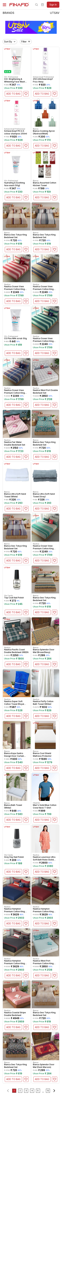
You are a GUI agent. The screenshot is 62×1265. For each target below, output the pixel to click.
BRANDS (8, 12)
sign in (53, 4)
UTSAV (54, 12)
